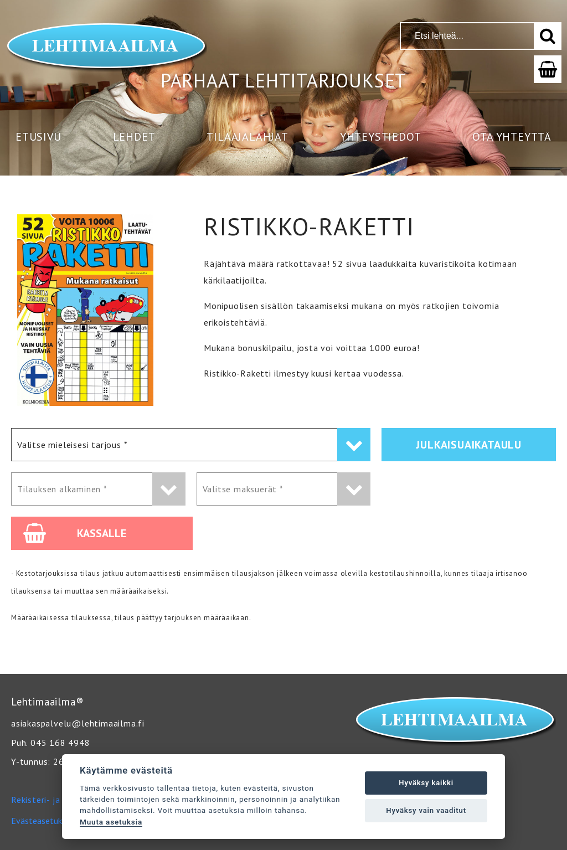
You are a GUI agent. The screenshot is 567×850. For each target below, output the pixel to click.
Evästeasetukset (42, 820)
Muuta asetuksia (111, 821)
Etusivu (38, 137)
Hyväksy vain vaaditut (426, 810)
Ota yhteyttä (511, 137)
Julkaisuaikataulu (469, 444)
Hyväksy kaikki (426, 783)
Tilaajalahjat (247, 137)
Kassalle (74, 533)
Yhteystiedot (380, 137)
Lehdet (134, 137)
